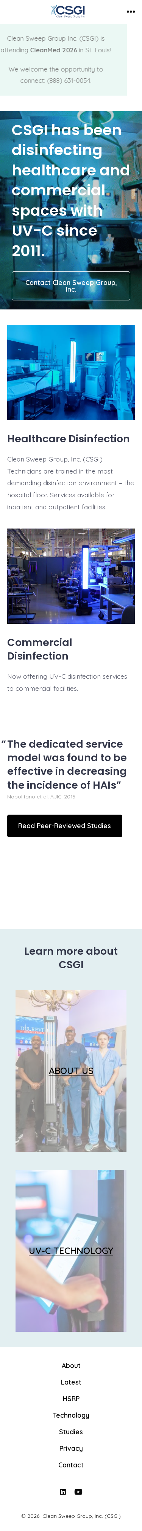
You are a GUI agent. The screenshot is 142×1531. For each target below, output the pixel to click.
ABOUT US (71, 1070)
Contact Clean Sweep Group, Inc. (71, 285)
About (71, 1365)
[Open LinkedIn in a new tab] (62, 1491)
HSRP (71, 1398)
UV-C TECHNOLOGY (71, 1250)
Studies (71, 1431)
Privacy (71, 1448)
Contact (71, 1465)
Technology (71, 1415)
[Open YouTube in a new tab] (78, 1491)
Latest (71, 1382)
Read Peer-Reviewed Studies (64, 825)
